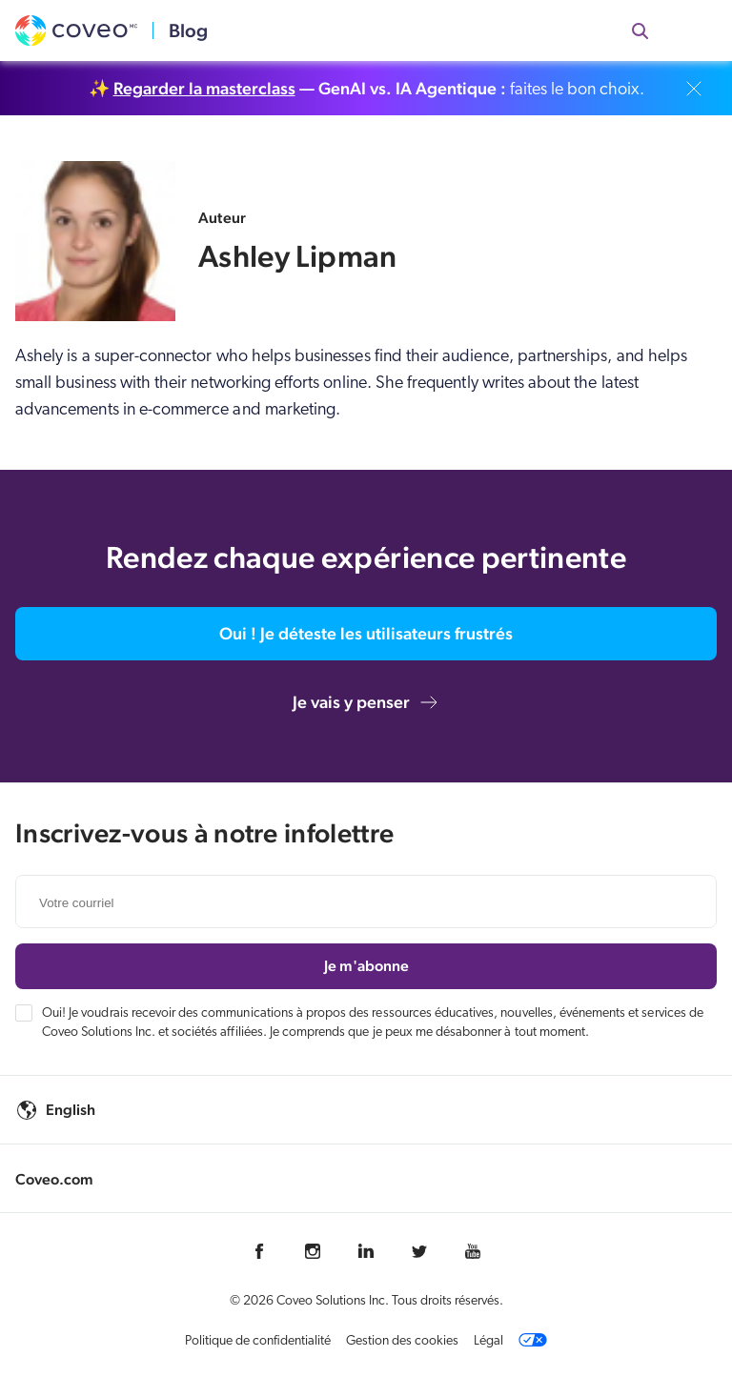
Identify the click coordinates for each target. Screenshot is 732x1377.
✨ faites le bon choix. (366, 88)
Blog (188, 30)
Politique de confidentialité (258, 1341)
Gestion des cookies (402, 1341)
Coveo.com (54, 1179)
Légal (488, 1341)
